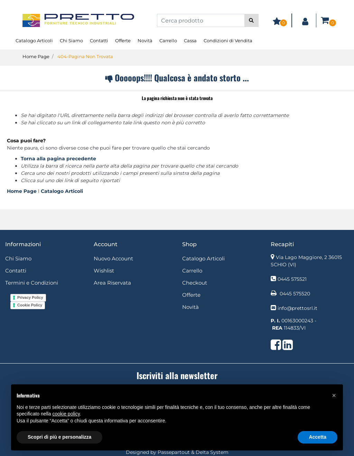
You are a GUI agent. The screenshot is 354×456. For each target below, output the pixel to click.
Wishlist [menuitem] (104, 270)
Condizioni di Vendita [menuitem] (228, 40)
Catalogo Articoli (62, 191)
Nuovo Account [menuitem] (113, 258)
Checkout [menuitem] (194, 282)
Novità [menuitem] (145, 40)
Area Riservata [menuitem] (112, 282)
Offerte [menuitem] (123, 40)
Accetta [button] (317, 437)
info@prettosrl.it (297, 308)
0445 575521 (292, 279)
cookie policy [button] (66, 414)
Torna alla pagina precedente (58, 158)
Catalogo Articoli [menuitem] (34, 40)
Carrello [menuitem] (168, 40)
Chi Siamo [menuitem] (71, 40)
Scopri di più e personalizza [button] (59, 437)
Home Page (35, 56)
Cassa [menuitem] (190, 40)
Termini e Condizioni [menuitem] (31, 282)
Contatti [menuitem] (99, 40)
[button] (251, 20)
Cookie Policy (29, 305)
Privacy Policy (30, 297)
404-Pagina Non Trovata (85, 56)
